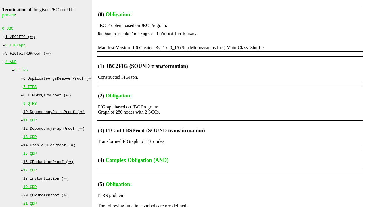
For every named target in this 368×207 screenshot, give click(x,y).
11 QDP (30, 127)
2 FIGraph (15, 46)
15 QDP (30, 162)
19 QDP (30, 198)
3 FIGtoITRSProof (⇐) (28, 55)
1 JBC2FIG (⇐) (21, 38)
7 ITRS (30, 91)
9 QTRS (30, 109)
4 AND (10, 64)
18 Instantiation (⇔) (46, 189)
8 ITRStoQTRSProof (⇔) (48, 100)
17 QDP (30, 180)
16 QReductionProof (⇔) (49, 171)
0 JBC (7, 29)
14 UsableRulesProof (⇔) (50, 153)
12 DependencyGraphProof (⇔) (54, 136)
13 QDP (30, 144)
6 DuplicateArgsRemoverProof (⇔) (59, 82)
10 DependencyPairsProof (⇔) (54, 118)
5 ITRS (21, 73)
